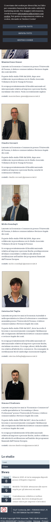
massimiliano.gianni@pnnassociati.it (24, 96)
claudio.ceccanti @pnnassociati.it (22, 177)
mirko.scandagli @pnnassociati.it (23, 263)
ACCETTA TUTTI (25, 26)
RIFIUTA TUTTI (25, 33)
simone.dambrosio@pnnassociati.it (24, 445)
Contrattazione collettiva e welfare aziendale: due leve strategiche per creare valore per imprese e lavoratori (29, 499)
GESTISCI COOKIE (25, 40)
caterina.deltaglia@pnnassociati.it (23, 356)
